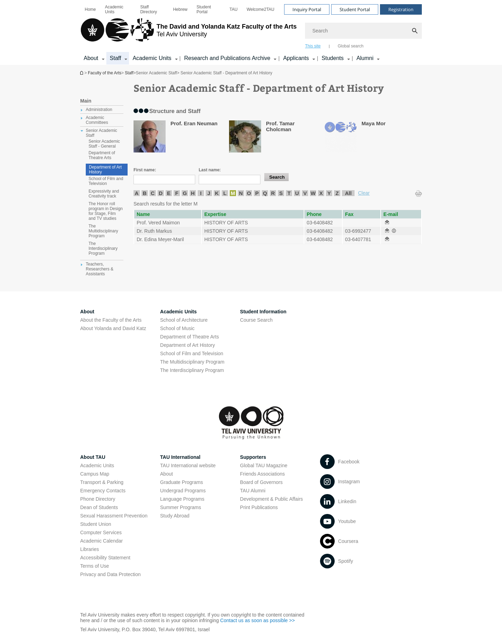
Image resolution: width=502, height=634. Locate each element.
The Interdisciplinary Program (192, 370)
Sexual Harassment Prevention (113, 516)
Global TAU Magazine (264, 465)
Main (85, 101)
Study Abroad (174, 516)
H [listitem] (193, 193)
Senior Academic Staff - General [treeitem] (104, 144)
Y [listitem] (329, 193)
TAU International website (187, 465)
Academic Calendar (101, 541)
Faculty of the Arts (104, 72)
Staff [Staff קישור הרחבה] (115, 58)
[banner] (251, 32)
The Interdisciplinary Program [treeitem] (103, 248)
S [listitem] (281, 193)
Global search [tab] (351, 46)
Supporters (253, 457)
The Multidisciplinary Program (192, 362)
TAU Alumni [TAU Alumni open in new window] (253, 490)
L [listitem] (224, 193)
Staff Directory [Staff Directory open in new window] (148, 9)
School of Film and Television (191, 353)
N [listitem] (241, 193)
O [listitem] (249, 193)
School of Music (177, 328)
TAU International (180, 457)
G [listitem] (185, 193)
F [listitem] (176, 193)
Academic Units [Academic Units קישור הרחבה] (151, 58)
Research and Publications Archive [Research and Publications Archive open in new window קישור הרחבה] (227, 58)
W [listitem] (313, 193)
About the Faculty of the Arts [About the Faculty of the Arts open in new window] (111, 320)
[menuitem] (90, 9)
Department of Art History (105, 169)
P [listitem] (257, 193)
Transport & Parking (101, 482)
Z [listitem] (337, 193)
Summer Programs (180, 507)
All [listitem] (348, 193)
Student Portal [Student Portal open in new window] (204, 9)
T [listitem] (288, 193)
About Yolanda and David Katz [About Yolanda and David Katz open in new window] (113, 328)
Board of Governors (261, 482)
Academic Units (114, 9)
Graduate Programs (181, 482)
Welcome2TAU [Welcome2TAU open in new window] (260, 9)
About (166, 474)
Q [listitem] (265, 193)
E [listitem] (168, 193)
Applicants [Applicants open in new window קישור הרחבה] (296, 58)
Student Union (95, 524)
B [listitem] (145, 193)
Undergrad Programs (183, 490)
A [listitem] (137, 193)
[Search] (363, 31)
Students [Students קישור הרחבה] (333, 58)
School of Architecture (183, 320)
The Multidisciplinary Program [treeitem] (103, 231)
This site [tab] (313, 46)
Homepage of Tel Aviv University (82, 73)
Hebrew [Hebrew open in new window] (180, 9)
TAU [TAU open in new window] (233, 9)
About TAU (92, 457)
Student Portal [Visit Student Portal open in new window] (355, 9)
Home (90, 9)
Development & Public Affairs (271, 499)
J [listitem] (208, 193)
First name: (145, 169)
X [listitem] (321, 193)
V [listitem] (305, 193)
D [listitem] (161, 193)
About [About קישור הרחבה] (91, 58)
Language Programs (182, 499)
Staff (129, 72)
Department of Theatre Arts (189, 337)
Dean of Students (99, 507)
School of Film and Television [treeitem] (106, 181)
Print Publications (259, 507)
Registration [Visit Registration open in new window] (400, 9)
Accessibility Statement (105, 557)
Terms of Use (94, 566)
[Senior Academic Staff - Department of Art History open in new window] (387, 222)
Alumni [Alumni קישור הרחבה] (364, 58)
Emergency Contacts (103, 490)
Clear (364, 193)
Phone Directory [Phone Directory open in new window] (97, 499)
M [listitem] (233, 193)
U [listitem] (297, 193)
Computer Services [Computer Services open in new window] (101, 532)
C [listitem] (153, 193)
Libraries (89, 549)
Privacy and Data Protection (110, 574)
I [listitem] (200, 193)
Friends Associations (262, 474)
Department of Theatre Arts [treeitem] (102, 155)
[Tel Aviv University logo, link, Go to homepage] (188, 33)
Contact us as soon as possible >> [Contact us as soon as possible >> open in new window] (257, 620)
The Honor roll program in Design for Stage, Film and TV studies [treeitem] (106, 211)
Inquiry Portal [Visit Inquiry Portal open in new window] (306, 9)
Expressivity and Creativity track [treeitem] (104, 194)
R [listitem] (273, 193)
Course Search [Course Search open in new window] (256, 320)
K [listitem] (217, 193)
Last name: (210, 169)
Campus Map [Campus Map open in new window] (94, 474)
